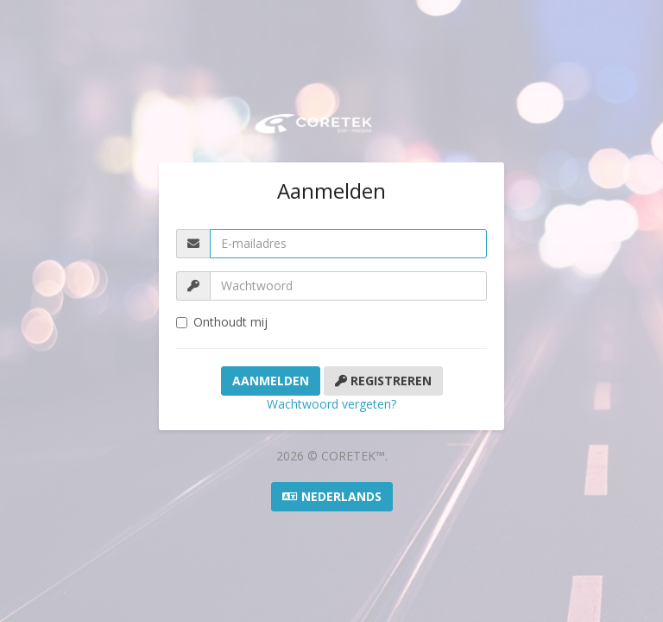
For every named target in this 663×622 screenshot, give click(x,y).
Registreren (383, 380)
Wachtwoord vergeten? (331, 404)
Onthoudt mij (222, 322)
